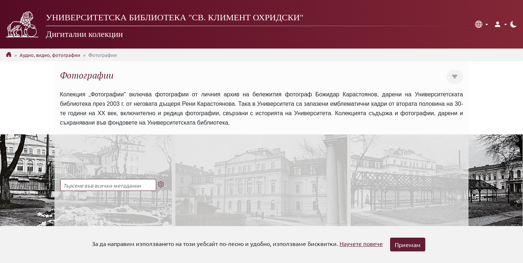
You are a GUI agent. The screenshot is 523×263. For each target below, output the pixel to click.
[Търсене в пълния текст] (108, 185)
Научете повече (361, 243)
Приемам (408, 244)
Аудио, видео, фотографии (50, 55)
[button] (481, 24)
